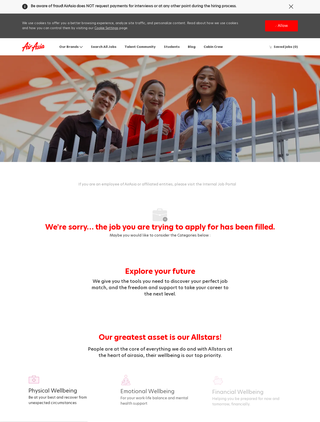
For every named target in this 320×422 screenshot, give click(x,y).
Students (172, 47)
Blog (191, 47)
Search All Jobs (103, 47)
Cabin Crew (213, 47)
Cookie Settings (106, 28)
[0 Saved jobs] (283, 46)
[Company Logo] (33, 47)
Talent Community (140, 47)
